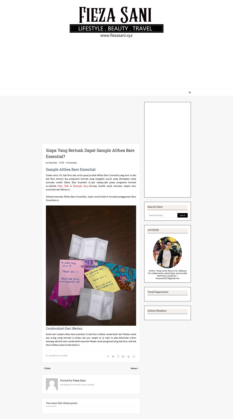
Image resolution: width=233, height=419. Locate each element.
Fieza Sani (52, 162)
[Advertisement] (116, 62)
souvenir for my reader (58, 355)
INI (60, 175)
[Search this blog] (161, 215)
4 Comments (71, 162)
